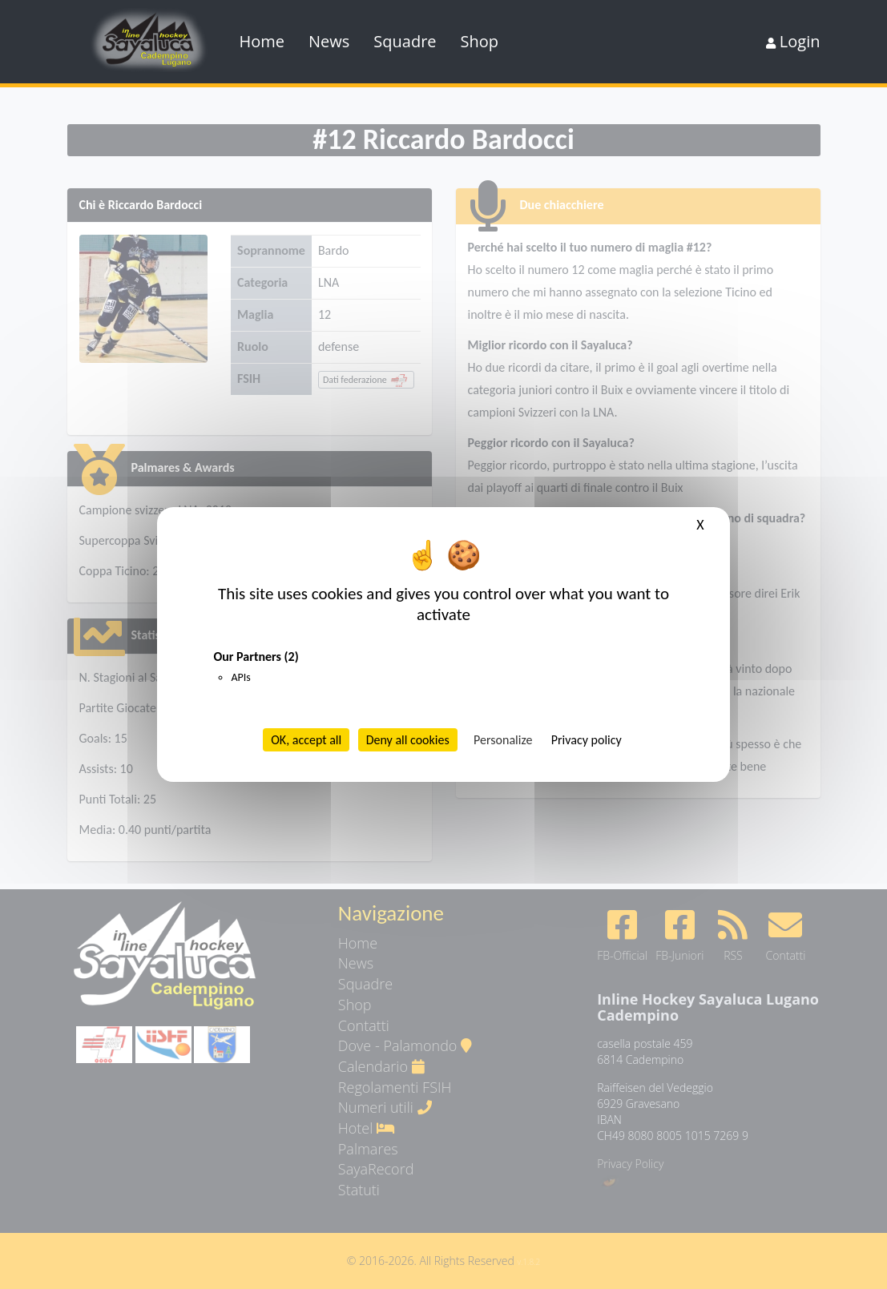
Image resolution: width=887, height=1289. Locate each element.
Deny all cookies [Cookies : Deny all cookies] (408, 739)
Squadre (404, 41)
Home (262, 41)
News (328, 41)
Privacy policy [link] (586, 739)
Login (793, 41)
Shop (480, 41)
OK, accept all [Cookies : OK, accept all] (306, 739)
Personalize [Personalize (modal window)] (503, 739)
